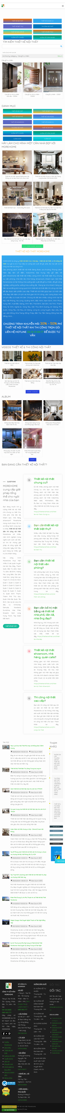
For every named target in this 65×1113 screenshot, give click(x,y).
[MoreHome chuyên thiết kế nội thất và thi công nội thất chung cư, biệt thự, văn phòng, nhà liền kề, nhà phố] (3, 5)
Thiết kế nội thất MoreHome (26, 1107)
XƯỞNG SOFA (17, 139)
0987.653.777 (6, 1013)
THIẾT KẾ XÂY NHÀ (47, 127)
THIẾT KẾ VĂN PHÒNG (47, 116)
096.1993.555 (22, 1033)
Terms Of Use (22, 1109)
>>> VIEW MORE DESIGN (32, 246)
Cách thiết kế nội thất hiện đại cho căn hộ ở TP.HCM (26, 789)
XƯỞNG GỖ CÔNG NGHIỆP (47, 37)
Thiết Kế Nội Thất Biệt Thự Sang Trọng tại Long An (25, 769)
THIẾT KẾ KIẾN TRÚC (47, 32)
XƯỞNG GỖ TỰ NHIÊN (17, 37)
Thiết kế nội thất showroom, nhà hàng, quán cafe (44, 653)
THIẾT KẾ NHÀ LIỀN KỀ (17, 32)
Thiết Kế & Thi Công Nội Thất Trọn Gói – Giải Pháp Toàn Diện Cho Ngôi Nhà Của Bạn (57, 811)
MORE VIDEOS (32, 391)
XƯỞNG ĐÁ (47, 139)
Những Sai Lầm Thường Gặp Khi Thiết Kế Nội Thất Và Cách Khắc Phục (57, 762)
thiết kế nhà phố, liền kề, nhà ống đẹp (44, 615)
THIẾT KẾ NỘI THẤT (17, 21)
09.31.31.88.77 (35, 331)
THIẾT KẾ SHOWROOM (17, 122)
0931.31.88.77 (23, 1007)
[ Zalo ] (4, 1106)
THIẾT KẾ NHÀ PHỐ (17, 116)
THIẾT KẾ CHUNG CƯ (47, 21)
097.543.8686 (6, 1010)
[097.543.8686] (10, 1110)
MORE (32, 459)
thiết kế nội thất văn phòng (44, 564)
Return (60, 56)
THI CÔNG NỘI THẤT (47, 26)
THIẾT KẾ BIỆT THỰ (17, 26)
